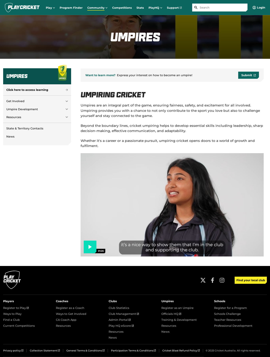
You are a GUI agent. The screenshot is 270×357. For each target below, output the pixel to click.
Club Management (124, 314)
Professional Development (233, 326)
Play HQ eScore (121, 326)
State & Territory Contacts (24, 128)
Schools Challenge (227, 314)
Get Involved (15, 101)
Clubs (113, 301)
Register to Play (16, 308)
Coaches (62, 301)
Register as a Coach (70, 308)
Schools (219, 301)
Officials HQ (171, 314)
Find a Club (11, 320)
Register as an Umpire (177, 308)
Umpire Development (22, 109)
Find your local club (250, 280)
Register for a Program (230, 308)
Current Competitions (19, 326)
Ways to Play (12, 314)
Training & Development (179, 320)
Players (8, 301)
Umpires (167, 301)
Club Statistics (119, 308)
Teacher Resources (227, 320)
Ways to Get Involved (71, 314)
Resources (13, 117)
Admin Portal (120, 320)
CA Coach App (66, 320)
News (10, 136)
